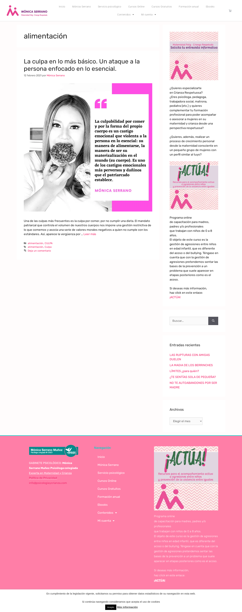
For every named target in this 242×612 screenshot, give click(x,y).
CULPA (49, 243)
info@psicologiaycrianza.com (48, 483)
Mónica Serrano (81, 6)
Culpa (48, 246)
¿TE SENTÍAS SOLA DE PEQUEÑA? (193, 377)
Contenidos (125, 15)
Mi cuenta (148, 15)
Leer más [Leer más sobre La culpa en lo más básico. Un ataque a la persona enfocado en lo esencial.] (90, 234)
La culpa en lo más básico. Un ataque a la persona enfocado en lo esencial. (82, 65)
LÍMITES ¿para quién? (184, 371)
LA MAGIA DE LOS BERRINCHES (191, 365)
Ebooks (210, 6)
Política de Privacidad (43, 478)
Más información (127, 607)
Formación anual (189, 6)
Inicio (62, 6)
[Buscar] (213, 321)
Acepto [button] (110, 607)
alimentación (35, 243)
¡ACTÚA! (175, 297)
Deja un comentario (39, 250)
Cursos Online (136, 6)
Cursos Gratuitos (162, 6)
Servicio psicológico (109, 6)
